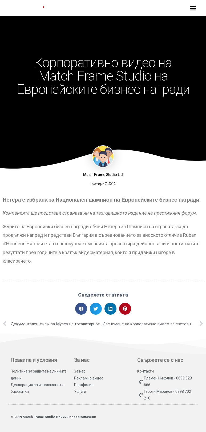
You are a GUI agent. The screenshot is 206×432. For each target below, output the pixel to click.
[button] (193, 8)
